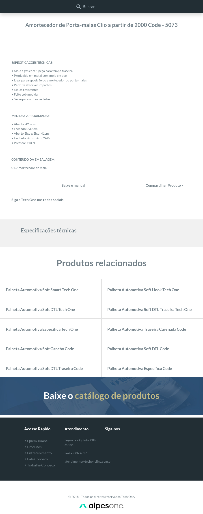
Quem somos (36, 441)
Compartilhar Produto (163, 185)
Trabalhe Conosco (39, 465)
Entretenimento (38, 453)
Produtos (33, 447)
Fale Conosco (36, 459)
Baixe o (101, 395)
